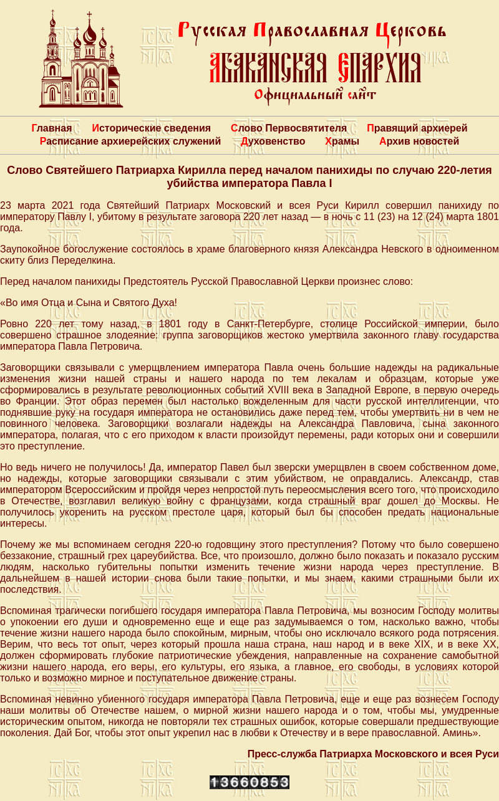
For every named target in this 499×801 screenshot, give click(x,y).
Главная (51, 128)
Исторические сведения (151, 128)
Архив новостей (419, 141)
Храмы (342, 141)
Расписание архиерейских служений (130, 141)
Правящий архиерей (417, 128)
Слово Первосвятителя (289, 128)
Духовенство (273, 141)
